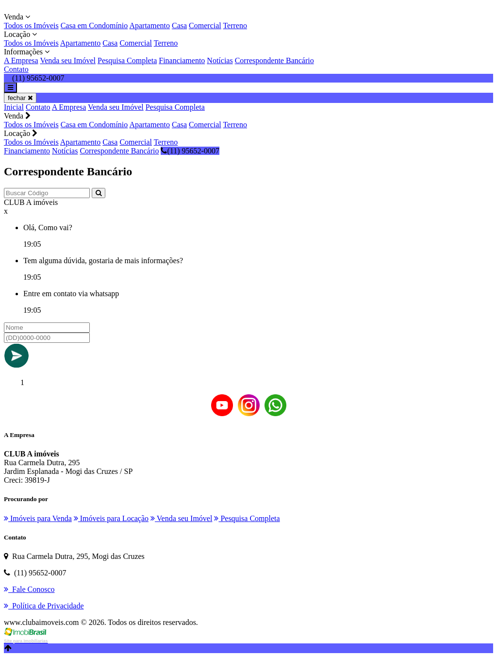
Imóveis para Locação (111, 518)
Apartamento (149, 25)
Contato (16, 69)
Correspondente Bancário (274, 60)
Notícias (219, 60)
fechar (20, 97)
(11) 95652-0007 (190, 151)
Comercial (205, 25)
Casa (179, 25)
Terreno (235, 25)
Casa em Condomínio (94, 25)
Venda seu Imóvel (68, 60)
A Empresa (21, 60)
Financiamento (182, 60)
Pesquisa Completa (127, 60)
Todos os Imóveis (31, 25)
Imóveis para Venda (38, 518)
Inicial (14, 107)
